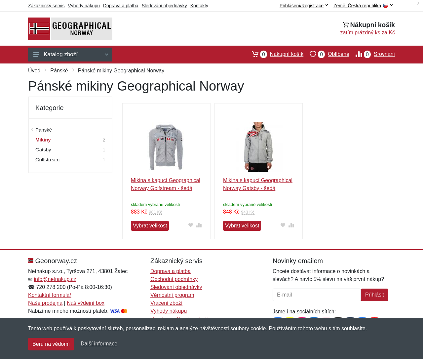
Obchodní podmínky (174, 279)
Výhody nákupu (84, 5)
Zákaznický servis (46, 5)
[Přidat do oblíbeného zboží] (191, 225)
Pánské (59, 70)
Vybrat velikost (150, 225)
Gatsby (43, 149)
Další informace (99, 343)
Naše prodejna (45, 303)
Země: (363, 5)
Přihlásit (374, 295)
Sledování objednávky (164, 5)
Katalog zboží (70, 54)
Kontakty (199, 5)
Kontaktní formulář (49, 295)
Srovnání (372, 54)
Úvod (34, 70)
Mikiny (43, 139)
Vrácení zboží (166, 303)
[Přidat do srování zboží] (199, 225)
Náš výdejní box (85, 303)
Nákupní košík (274, 54)
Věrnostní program (172, 295)
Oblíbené (326, 54)
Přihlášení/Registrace (304, 5)
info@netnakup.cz (55, 279)
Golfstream (47, 159)
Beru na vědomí (51, 344)
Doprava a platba (120, 5)
